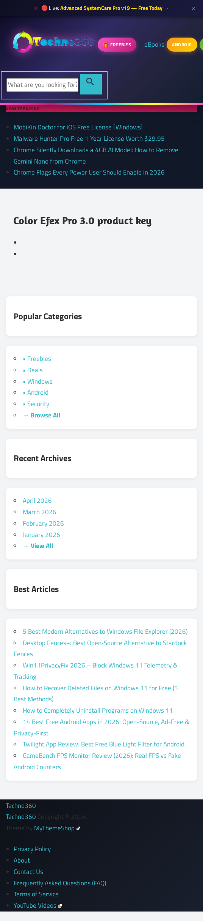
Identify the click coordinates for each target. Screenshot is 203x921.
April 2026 (37, 500)
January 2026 (41, 535)
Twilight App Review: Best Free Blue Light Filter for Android (103, 744)
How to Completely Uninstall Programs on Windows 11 (98, 710)
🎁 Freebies (117, 44)
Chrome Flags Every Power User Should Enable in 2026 (89, 172)
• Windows (38, 381)
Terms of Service (36, 894)
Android (182, 44)
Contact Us (28, 872)
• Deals (33, 370)
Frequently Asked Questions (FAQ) (60, 883)
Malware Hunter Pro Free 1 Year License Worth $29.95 (89, 138)
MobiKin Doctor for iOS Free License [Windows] (78, 127)
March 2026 (39, 512)
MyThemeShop (57, 828)
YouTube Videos (38, 905)
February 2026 (43, 523)
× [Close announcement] (193, 8)
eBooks (154, 44)
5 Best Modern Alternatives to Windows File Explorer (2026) (105, 631)
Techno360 (21, 806)
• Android (35, 392)
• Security (36, 404)
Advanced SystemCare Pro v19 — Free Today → (114, 8)
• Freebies (37, 359)
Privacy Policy (32, 849)
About (22, 860)
